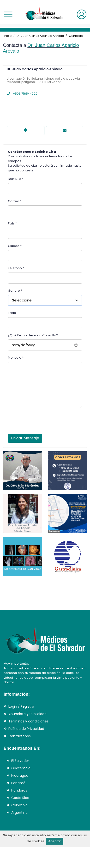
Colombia (19, 805)
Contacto (76, 36)
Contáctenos (19, 736)
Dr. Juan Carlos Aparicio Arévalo (40, 36)
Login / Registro (21, 706)
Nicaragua (19, 775)
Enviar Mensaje (25, 438)
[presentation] (44, 422)
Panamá (18, 783)
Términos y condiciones (28, 721)
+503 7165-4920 (22, 93)
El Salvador (20, 760)
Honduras (19, 790)
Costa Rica (20, 797)
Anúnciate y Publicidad (27, 713)
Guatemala (20, 768)
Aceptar (54, 841)
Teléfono (16, 268)
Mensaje (16, 357)
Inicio (8, 36)
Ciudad (15, 246)
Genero (15, 290)
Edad (12, 313)
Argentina (19, 812)
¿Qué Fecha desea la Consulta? (33, 335)
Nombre (15, 178)
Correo (14, 201)
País (12, 223)
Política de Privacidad (26, 728)
